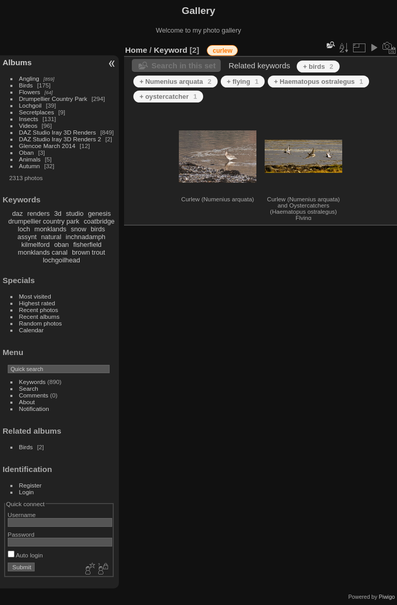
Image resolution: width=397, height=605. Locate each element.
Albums (17, 62)
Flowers (29, 91)
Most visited (35, 296)
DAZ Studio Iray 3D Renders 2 (60, 139)
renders (38, 213)
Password (21, 534)
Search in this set (183, 65)
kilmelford (35, 244)
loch (24, 229)
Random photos (40, 323)
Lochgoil (30, 105)
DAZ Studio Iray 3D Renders (57, 132)
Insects (28, 118)
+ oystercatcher (168, 96)
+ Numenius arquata (175, 81)
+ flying (242, 81)
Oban (26, 152)
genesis (99, 213)
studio (74, 213)
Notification (34, 408)
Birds (26, 85)
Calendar (31, 330)
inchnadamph (85, 237)
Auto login (25, 555)
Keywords (32, 381)
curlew (222, 50)
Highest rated (37, 303)
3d (58, 213)
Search (28, 388)
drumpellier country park (43, 221)
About (27, 402)
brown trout (88, 252)
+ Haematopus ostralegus (318, 81)
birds (97, 229)
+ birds (318, 66)
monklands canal (43, 252)
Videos (28, 125)
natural (51, 237)
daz (17, 213)
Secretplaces (36, 112)
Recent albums (39, 316)
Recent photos (38, 309)
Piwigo (387, 597)
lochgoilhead (61, 260)
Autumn (29, 166)
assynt (27, 237)
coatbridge (99, 221)
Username (22, 514)
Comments (34, 395)
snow (78, 229)
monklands (51, 229)
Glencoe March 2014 (47, 145)
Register (30, 485)
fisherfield (87, 244)
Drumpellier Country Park (53, 98)
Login (26, 492)
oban (61, 244)
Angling (29, 78)
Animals (30, 159)
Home (136, 50)
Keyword (171, 50)
